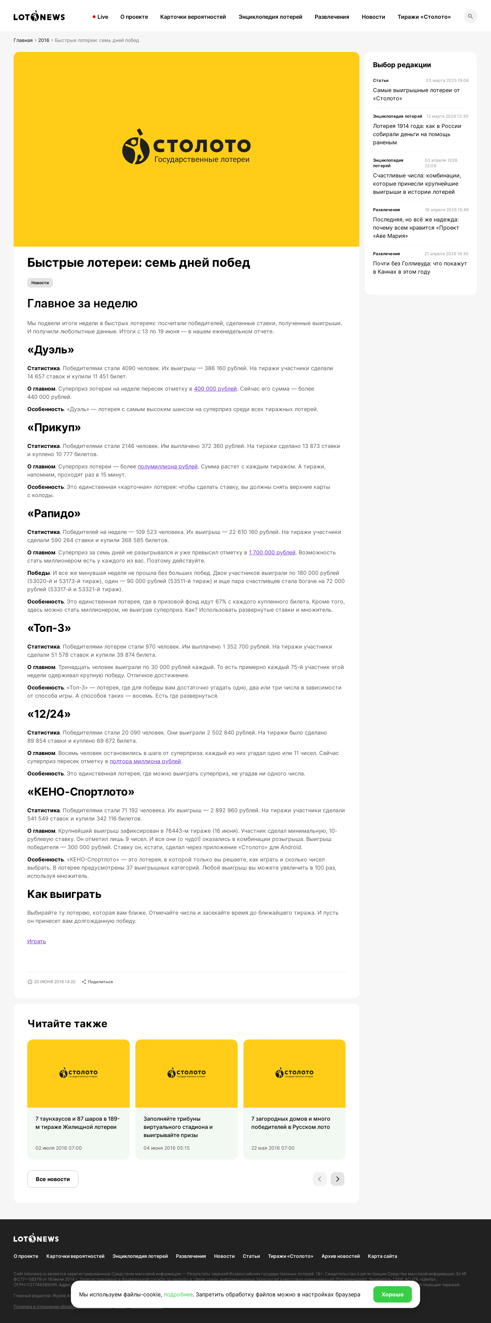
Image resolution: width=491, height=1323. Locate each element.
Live (103, 16)
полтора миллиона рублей (145, 761)
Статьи (251, 1256)
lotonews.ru (35, 1273)
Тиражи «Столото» (424, 16)
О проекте (134, 16)
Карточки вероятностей (193, 16)
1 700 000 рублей (272, 552)
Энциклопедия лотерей (270, 16)
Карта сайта (382, 1256)
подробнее (178, 1294)
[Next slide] (337, 1179)
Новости (373, 16)
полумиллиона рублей (168, 466)
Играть (36, 941)
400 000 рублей (215, 388)
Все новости (53, 1179)
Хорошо (393, 1294)
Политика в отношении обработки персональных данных (70, 1306)
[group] (78, 1100)
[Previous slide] (320, 1179)
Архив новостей (341, 1256)
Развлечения (332, 16)
